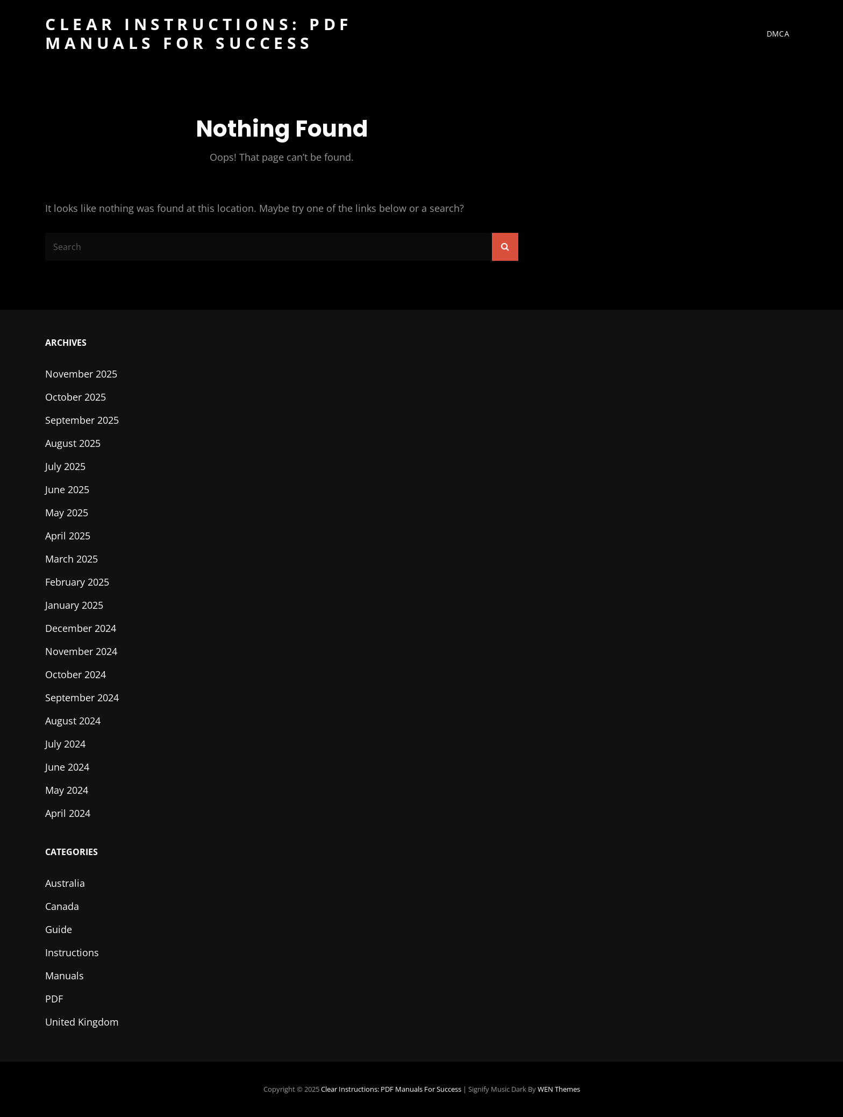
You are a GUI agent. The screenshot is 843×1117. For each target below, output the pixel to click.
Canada (62, 906)
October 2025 (75, 396)
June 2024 (67, 766)
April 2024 (67, 813)
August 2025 (73, 443)
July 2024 (65, 743)
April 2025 (67, 535)
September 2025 (82, 420)
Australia (65, 883)
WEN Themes (559, 1089)
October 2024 (75, 674)
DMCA (778, 34)
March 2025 (71, 558)
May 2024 (66, 790)
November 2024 (81, 651)
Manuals (64, 975)
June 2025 (67, 489)
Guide (58, 929)
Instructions (72, 952)
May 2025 (66, 512)
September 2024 (82, 697)
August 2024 (73, 720)
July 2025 (65, 466)
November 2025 (81, 373)
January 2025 (74, 605)
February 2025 (77, 581)
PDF (54, 998)
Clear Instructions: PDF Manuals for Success (198, 33)
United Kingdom (82, 1021)
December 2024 (80, 628)
